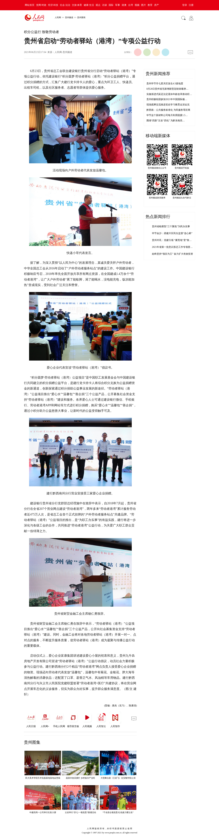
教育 (150, 5)
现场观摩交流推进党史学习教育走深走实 (168, 104)
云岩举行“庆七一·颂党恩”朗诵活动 (80, 812)
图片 (143, 5)
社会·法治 (65, 5)
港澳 (124, 5)
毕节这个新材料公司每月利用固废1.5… (167, 115)
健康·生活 (89, 5)
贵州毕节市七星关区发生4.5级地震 (164, 83)
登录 (184, 5)
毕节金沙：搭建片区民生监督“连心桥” (172, 233)
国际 (111, 5)
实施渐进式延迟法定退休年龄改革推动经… (169, 94)
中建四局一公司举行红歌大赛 (42, 812)
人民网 (58, 17)
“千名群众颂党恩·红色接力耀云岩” (118, 812)
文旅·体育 (77, 5)
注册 (191, 5)
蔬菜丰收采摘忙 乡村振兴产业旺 (80, 778)
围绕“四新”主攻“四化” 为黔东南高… (165, 120)
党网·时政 (41, 5)
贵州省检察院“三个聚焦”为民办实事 (171, 226)
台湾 (130, 5)
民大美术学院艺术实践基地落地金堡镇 (42, 778)
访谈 (104, 5)
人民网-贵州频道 (63, 52)
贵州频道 (69, 17)
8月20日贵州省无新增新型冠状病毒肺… (167, 89)
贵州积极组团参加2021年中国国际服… (166, 99)
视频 (137, 5)
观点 (98, 5)
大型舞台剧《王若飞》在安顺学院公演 (118, 778)
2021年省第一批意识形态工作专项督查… (173, 247)
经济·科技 (53, 5)
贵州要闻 (81, 17)
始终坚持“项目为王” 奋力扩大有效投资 (172, 254)
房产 (156, 5)
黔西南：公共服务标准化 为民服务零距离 (168, 110)
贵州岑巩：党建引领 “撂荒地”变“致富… (173, 240)
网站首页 (29, 5)
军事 (117, 5)
